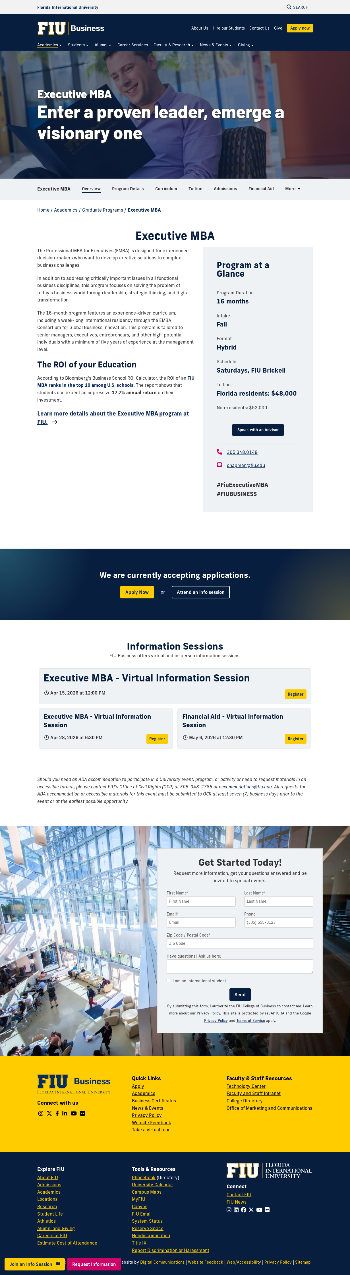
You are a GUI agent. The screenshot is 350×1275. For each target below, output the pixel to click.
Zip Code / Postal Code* (189, 935)
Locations (47, 1199)
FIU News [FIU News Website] (237, 1202)
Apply (138, 1086)
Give (278, 28)
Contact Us (259, 28)
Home (43, 210)
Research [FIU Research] (47, 1206)
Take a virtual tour (151, 1130)
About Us (199, 28)
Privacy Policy (208, 1013)
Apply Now (137, 592)
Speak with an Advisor (258, 429)
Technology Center (246, 1086)
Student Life (50, 1214)
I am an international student (196, 980)
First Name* (178, 893)
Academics (65, 210)
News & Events (147, 1108)
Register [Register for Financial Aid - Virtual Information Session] (296, 738)
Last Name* (255, 893)
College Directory (245, 1101)
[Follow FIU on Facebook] (244, 1210)
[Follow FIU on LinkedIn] (237, 1210)
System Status (147, 1221)
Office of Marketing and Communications (269, 1108)
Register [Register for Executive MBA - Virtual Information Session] (296, 694)
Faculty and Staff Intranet (254, 1093)
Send (240, 994)
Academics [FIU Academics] (49, 1192)
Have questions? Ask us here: (194, 956)
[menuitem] (49, 45)
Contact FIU (239, 1194)
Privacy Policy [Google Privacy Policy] (216, 1020)
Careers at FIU (52, 1235)
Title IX (139, 1243)
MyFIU (138, 1199)
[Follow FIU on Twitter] (252, 1210)
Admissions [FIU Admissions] (49, 1184)
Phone (250, 914)
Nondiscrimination (151, 1235)
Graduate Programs (102, 210)
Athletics (46, 1221)
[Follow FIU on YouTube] (260, 1210)
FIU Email (142, 1214)
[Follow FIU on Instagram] (230, 1210)
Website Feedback (151, 1122)
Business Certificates (154, 1101)
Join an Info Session (35, 1264)
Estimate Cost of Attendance (67, 1243)
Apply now (300, 28)
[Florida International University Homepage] (67, 7)
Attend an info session (201, 592)
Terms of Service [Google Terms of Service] (251, 1020)
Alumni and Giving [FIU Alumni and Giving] (56, 1228)
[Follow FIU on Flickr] (268, 1210)
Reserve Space (147, 1228)
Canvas (139, 1206)
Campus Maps (146, 1192)
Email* (173, 914)
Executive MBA (54, 189)
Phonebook (144, 1177)
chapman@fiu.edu (246, 465)
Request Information (94, 1264)
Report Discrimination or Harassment (170, 1250)
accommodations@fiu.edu (245, 787)
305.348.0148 (242, 452)
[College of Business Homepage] (71, 28)
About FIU (47, 1177)
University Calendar (152, 1184)
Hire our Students (229, 28)
